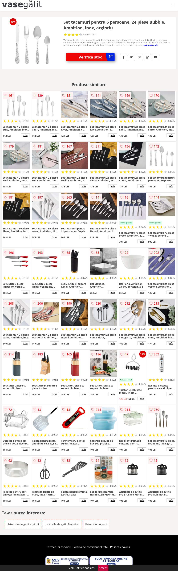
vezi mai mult (150, 45)
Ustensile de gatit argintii (23, 524)
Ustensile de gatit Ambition (61, 524)
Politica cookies (120, 547)
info (25, 135)
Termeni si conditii (58, 547)
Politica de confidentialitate (90, 547)
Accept (103, 568)
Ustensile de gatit (96, 524)
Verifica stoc (97, 57)
